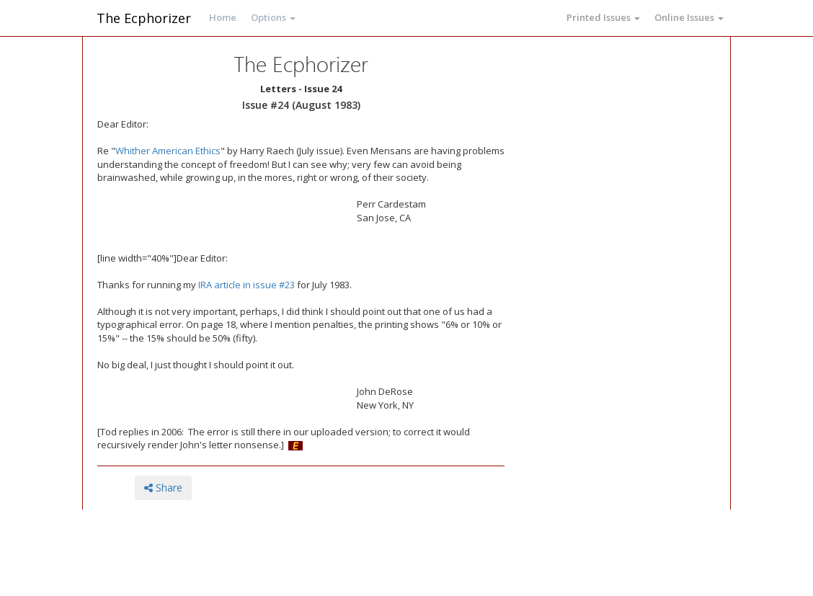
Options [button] (273, 17)
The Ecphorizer (144, 18)
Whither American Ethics (168, 150)
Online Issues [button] (689, 17)
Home (222, 17)
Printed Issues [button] (603, 17)
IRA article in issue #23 (246, 284)
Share (163, 487)
